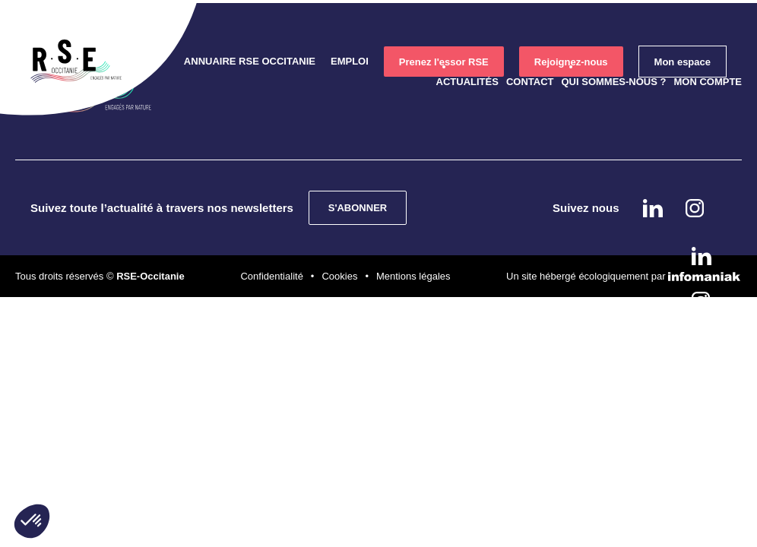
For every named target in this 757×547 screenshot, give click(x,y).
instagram (701, 301)
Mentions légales (413, 276)
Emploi (350, 61)
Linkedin (701, 256)
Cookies (339, 276)
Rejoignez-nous (571, 62)
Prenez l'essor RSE (444, 62)
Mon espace (682, 62)
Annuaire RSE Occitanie (249, 61)
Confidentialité (271, 276)
